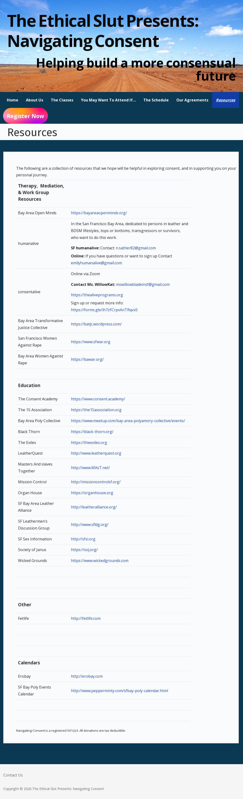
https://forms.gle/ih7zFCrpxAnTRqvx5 (104, 309)
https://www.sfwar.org (90, 341)
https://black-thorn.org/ (92, 431)
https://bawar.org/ (87, 359)
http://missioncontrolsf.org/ (96, 481)
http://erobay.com (87, 676)
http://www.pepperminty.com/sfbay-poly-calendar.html (119, 690)
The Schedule (156, 100)
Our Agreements (192, 100)
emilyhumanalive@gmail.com (96, 262)
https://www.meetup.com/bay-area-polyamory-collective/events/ (128, 420)
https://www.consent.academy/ (98, 399)
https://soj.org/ (84, 549)
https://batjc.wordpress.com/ (96, 324)
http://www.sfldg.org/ (89, 524)
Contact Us (13, 775)
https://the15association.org (96, 409)
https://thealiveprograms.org (97, 294)
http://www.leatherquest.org (96, 453)
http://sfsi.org (83, 539)
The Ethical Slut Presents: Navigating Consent (102, 30)
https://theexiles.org (89, 442)
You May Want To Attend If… (108, 100)
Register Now (25, 116)
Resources (225, 100)
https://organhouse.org (92, 492)
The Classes (62, 100)
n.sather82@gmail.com (136, 248)
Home (12, 100)
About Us (34, 100)
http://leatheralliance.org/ (94, 507)
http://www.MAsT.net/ (90, 467)
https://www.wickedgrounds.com (99, 560)
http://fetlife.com (86, 618)
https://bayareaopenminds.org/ (99, 212)
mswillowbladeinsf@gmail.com (143, 284)
